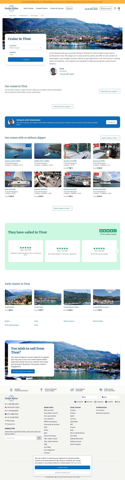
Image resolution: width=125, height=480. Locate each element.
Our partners (49, 419)
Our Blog (47, 447)
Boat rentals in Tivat (110, 138)
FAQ (45, 427)
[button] (28, 8)
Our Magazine (49, 450)
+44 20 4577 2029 (67, 74)
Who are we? (49, 410)
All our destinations (77, 433)
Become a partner (103, 413)
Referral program (50, 421)
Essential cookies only (62, 473)
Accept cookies (62, 467)
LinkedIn (109, 402)
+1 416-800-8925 (11, 411)
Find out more (76, 463)
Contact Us (10, 424)
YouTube (88, 402)
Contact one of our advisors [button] (23, 371)
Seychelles (74, 421)
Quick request (75, 444)
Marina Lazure (69, 321)
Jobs (45, 433)
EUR (110, 397)
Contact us (112, 122)
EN (90, 397)
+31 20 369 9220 (11, 417)
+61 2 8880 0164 (11, 414)
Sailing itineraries (76, 439)
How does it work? (51, 413)
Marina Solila (98, 321)
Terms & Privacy (50, 436)
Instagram (98, 402)
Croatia (73, 410)
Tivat (36, 325)
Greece (72, 413)
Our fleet (73, 436)
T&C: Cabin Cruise (50, 439)
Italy (71, 430)
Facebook (79, 402)
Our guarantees (50, 416)
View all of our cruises (109, 91)
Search (25, 59)
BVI (71, 424)
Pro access (100, 410)
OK (39, 438)
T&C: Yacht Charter (51, 441)
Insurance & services (51, 424)
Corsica (73, 419)
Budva (7, 321)
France (72, 427)
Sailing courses (75, 441)
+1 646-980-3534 (12, 404)
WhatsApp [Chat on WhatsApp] (9, 421)
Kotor (36, 321)
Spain (72, 416)
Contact (47, 453)
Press (46, 430)
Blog (117, 402)
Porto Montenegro (12, 325)
